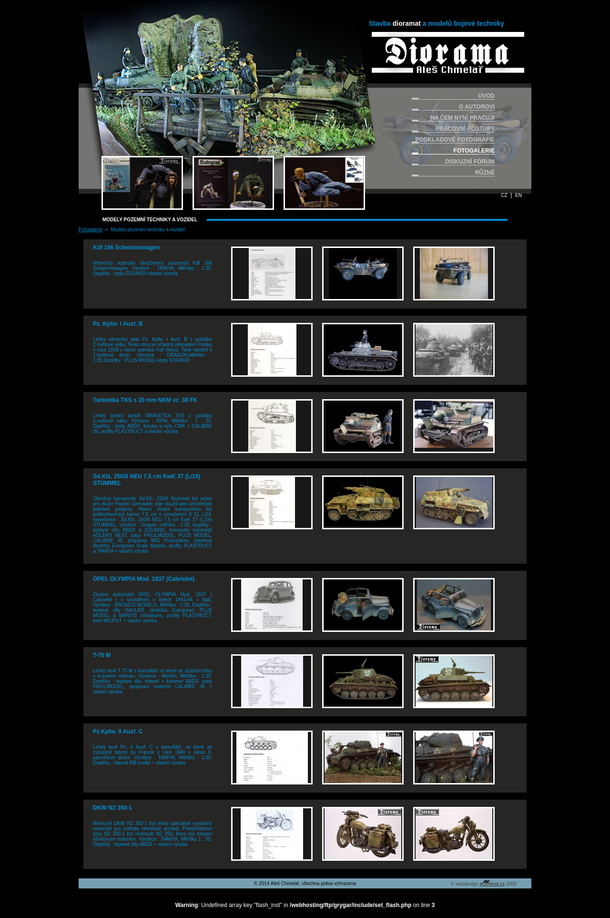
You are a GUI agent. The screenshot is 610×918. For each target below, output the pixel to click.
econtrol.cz (492, 884)
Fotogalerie (90, 229)
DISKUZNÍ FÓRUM (470, 161)
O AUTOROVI (477, 106)
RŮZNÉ (485, 172)
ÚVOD (486, 96)
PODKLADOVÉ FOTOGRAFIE (455, 139)
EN (518, 195)
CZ (504, 195)
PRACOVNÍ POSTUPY (465, 128)
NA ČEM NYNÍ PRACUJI (462, 117)
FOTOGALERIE (474, 150)
